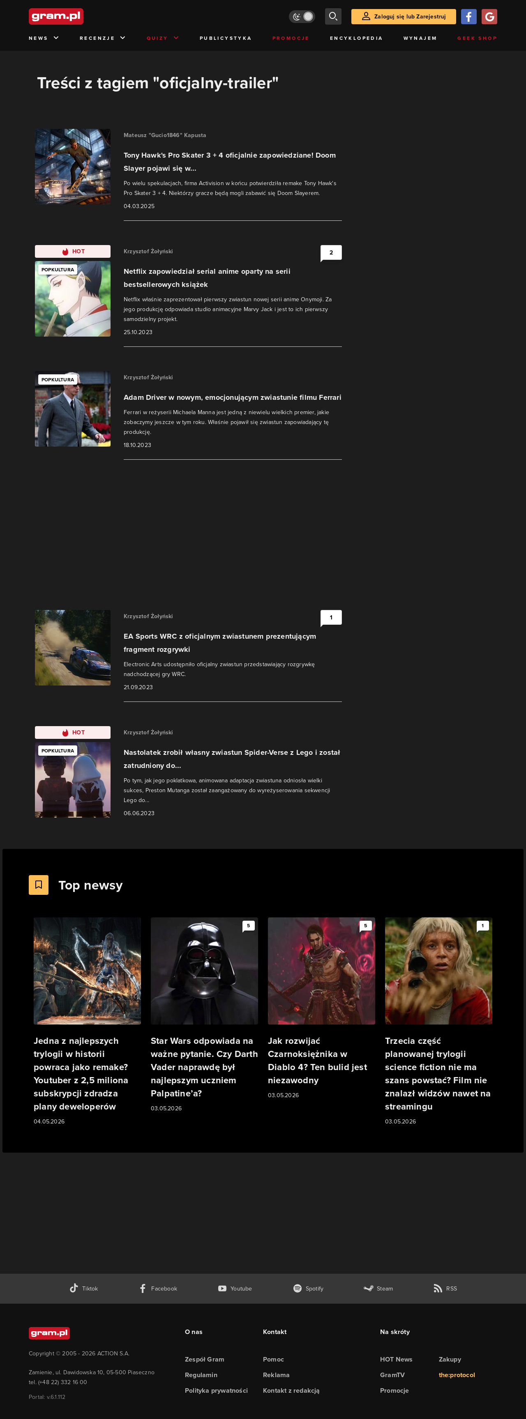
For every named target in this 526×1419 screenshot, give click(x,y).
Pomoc (273, 1359)
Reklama (276, 1375)
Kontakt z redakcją (291, 1390)
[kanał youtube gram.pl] (234, 1288)
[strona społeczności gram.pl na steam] (378, 1288)
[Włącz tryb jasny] (302, 16)
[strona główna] (76, 16)
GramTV (392, 1375)
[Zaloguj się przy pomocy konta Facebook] (469, 16)
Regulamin (201, 1375)
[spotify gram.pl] (308, 1288)
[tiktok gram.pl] (83, 1288)
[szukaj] (333, 16)
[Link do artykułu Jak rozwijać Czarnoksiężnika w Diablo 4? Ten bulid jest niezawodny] (321, 1008)
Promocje (291, 38)
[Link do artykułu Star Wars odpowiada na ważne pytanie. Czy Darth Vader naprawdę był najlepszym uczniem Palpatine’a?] (204, 1015)
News (44, 38)
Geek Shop (477, 38)
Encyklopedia (356, 38)
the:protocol (457, 1375)
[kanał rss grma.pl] (445, 1288)
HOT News (396, 1359)
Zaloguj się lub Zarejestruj (410, 16)
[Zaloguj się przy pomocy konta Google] (489, 16)
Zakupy (450, 1359)
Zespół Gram (204, 1359)
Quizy (163, 38)
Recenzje (103, 38)
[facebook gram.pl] (157, 1288)
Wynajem (421, 38)
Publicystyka (226, 38)
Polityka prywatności (216, 1390)
